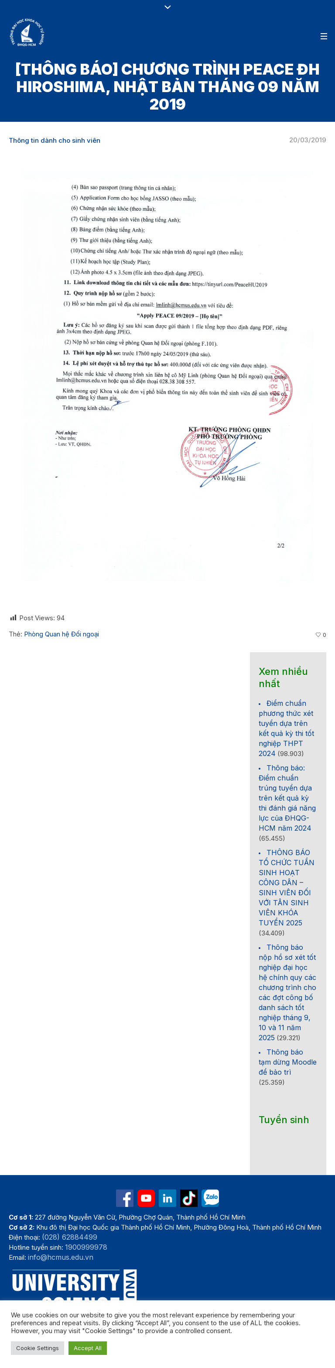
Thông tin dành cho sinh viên (54, 140)
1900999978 (86, 1247)
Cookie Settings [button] (37, 1347)
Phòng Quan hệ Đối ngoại (61, 634)
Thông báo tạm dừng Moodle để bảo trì (288, 1062)
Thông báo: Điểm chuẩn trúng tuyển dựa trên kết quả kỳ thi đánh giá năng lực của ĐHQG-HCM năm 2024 (287, 797)
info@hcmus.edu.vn (60, 1257)
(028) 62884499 (69, 1237)
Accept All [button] (88, 1347)
